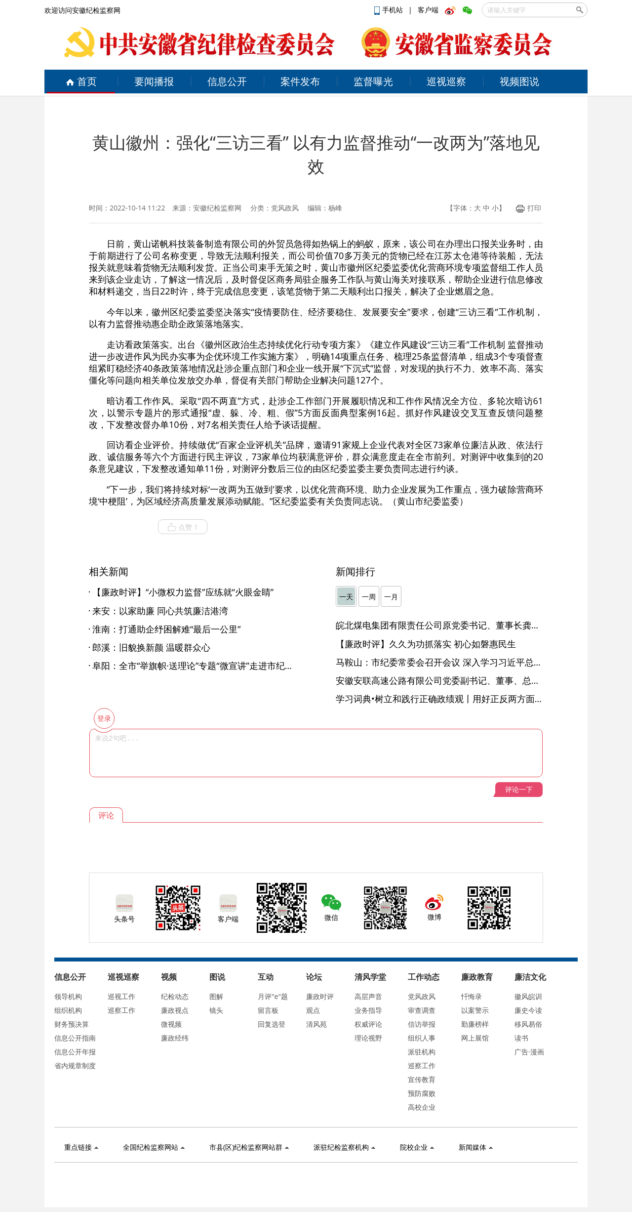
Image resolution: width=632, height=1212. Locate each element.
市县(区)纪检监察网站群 (249, 1147)
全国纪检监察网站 (154, 1147)
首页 (81, 81)
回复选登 (271, 1024)
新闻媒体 (476, 1147)
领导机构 (68, 996)
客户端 (428, 9)
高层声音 (368, 996)
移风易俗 (528, 1024)
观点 (313, 1010)
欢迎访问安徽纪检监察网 (82, 10)
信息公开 (227, 81)
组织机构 (68, 1010)
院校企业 (417, 1147)
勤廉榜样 (475, 1024)
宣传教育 (421, 1079)
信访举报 (421, 1024)
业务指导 (368, 1010)
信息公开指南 (75, 1038)
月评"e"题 (273, 996)
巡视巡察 (446, 81)
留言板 (268, 1010)
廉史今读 (528, 1010)
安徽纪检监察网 (217, 207)
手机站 (389, 9)
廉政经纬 (175, 1038)
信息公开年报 (75, 1051)
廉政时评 (320, 996)
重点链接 (81, 1147)
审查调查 (421, 1010)
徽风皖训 (528, 996)
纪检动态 (175, 996)
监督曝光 (373, 81)
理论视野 (368, 1038)
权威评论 (368, 1024)
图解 (216, 996)
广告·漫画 (529, 1051)
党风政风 (421, 996)
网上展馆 (475, 1038)
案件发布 (300, 81)
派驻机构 (421, 1051)
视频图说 (519, 81)
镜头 (216, 1010)
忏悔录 (471, 996)
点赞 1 (182, 527)
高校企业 (421, 1107)
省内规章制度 (75, 1065)
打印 (528, 207)
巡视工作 (121, 996)
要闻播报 (154, 81)
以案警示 (475, 1010)
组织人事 (421, 1038)
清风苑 (316, 1024)
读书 (521, 1038)
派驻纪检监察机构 (344, 1147)
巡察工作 (121, 1010)
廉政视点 (175, 1010)
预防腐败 (421, 1093)
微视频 (171, 1024)
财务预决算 (71, 1024)
